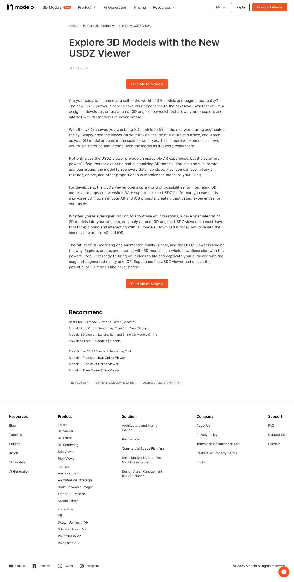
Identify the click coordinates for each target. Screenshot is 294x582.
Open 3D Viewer (269, 7)
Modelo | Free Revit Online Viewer (93, 364)
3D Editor (65, 438)
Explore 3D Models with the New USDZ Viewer (118, 26)
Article (14, 453)
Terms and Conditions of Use (218, 444)
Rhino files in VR (70, 543)
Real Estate (130, 439)
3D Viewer (65, 431)
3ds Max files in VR (72, 529)
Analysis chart (68, 473)
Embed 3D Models (71, 494)
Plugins (14, 444)
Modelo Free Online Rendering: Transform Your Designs (109, 328)
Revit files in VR (69, 536)
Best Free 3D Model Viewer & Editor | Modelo (101, 322)
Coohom (274, 444)
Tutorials (15, 435)
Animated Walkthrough (75, 480)
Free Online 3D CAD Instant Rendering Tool (100, 351)
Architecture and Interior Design (140, 427)
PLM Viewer (67, 458)
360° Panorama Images (75, 487)
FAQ (271, 425)
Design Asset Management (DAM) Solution (142, 473)
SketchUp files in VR (73, 522)
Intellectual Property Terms (216, 453)
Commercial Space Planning (143, 448)
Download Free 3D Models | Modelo (95, 341)
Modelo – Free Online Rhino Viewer (94, 370)
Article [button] (73, 26)
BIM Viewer (66, 452)
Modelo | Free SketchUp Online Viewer (97, 357)
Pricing (201, 462)
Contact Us (276, 435)
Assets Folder (68, 501)
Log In (240, 7)
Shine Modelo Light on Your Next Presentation (142, 460)
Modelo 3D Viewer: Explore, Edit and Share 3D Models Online (113, 334)
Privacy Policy (207, 435)
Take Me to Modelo (147, 84)
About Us (203, 425)
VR (60, 515)
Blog (12, 425)
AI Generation (19, 471)
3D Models (17, 462)
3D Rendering (68, 445)
